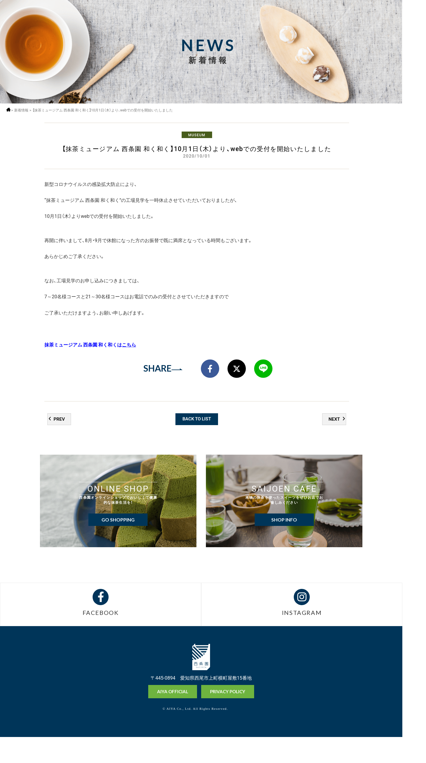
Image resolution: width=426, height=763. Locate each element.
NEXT (334, 441)
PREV (59, 441)
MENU (414, 15)
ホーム (9, 109)
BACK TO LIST (197, 441)
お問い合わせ (414, 757)
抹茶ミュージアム (414, 736)
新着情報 (23, 110)
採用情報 (414, 31)
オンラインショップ (413, 713)
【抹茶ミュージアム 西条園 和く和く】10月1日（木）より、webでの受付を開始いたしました (106, 110)
